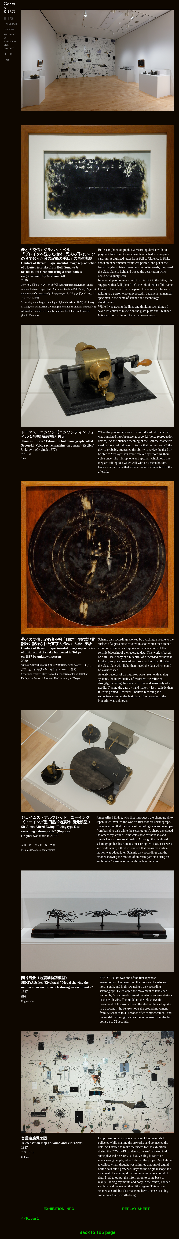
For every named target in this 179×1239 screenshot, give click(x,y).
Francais (9, 29)
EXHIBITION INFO (58, 1209)
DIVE (6, 44)
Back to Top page (97, 1232)
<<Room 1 (30, 1218)
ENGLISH (10, 24)
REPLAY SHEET (136, 1209)
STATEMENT (10, 34)
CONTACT (9, 48)
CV (5, 37)
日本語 (8, 18)
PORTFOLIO (10, 41)
